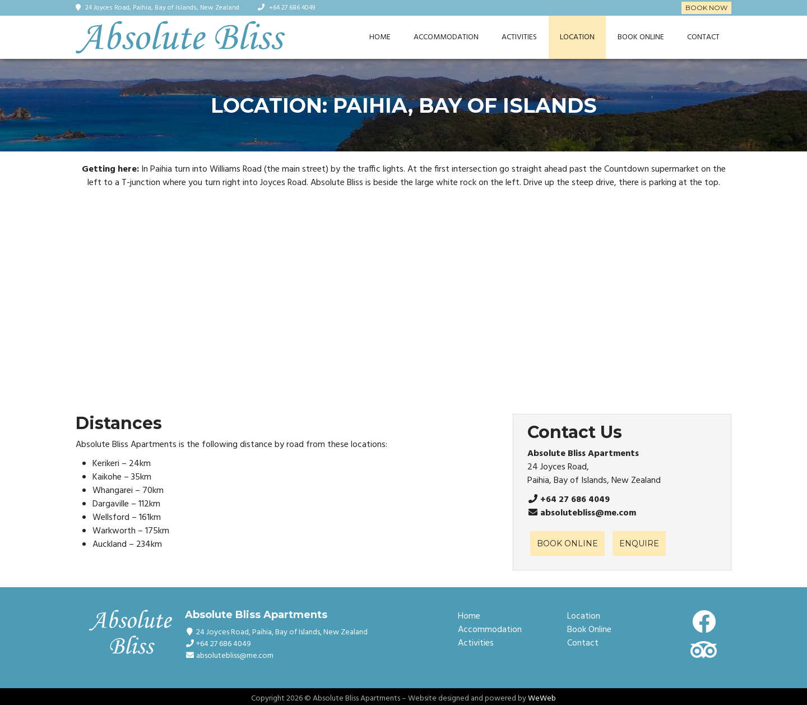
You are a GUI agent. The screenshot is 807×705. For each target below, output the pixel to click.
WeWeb (542, 698)
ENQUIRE (639, 543)
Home (380, 37)
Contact (703, 37)
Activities (519, 37)
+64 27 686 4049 (292, 7)
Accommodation (446, 37)
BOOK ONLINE (567, 543)
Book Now (706, 7)
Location (577, 37)
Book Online (641, 37)
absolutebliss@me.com (588, 513)
